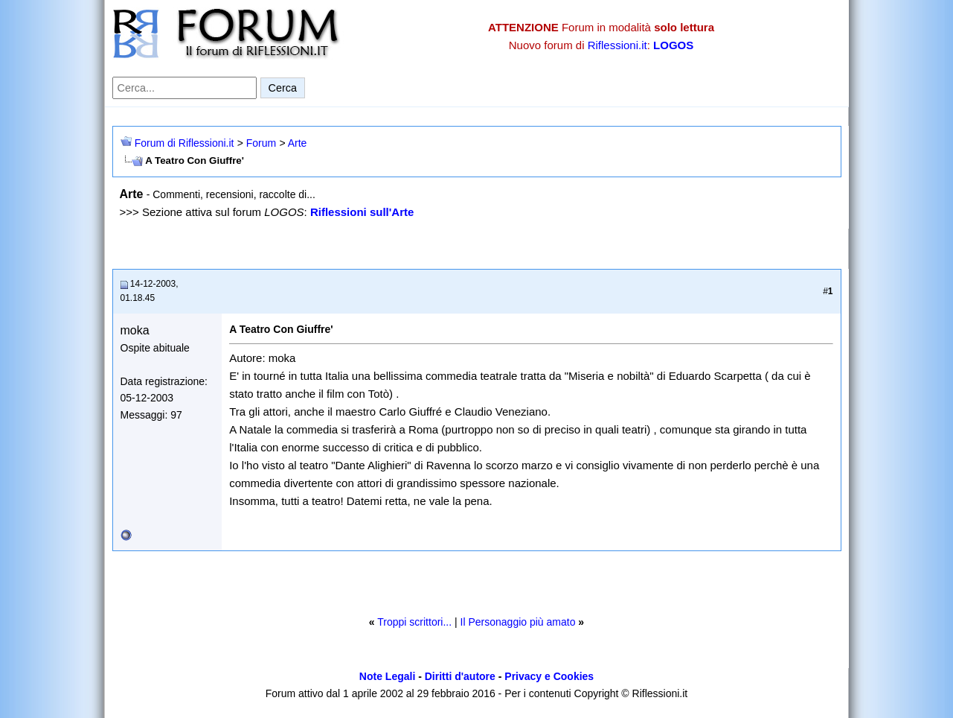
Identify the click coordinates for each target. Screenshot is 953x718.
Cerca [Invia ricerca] (283, 88)
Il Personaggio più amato (518, 622)
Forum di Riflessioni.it (184, 143)
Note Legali (387, 676)
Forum (261, 143)
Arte (297, 143)
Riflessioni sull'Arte (362, 212)
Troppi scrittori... (414, 622)
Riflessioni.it (617, 45)
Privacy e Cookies (549, 676)
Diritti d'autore (460, 676)
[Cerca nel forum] (184, 88)
